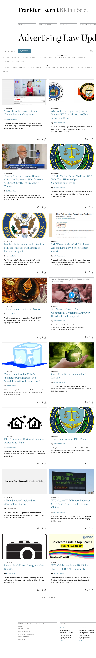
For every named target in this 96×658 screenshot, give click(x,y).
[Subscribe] (24, 51)
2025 (24, 57)
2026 (15, 57)
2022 (52, 57)
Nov (88, 67)
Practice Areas (24, 629)
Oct (80, 67)
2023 (43, 57)
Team (4, 51)
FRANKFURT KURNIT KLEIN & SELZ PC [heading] (31, 623)
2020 (71, 57)
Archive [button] (11, 51)
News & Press (23, 637)
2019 (81, 57)
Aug (63, 67)
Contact (21, 639)
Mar (22, 67)
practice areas (45, 24)
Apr (30, 67)
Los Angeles (83, 628)
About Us (22, 24)
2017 (15, 61)
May (39, 67)
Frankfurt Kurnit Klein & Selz (53, 9)
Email (61, 640)
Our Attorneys (65, 24)
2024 (34, 57)
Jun (47, 67)
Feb (14, 67)
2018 (6, 61)
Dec (6, 71)
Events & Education (26, 634)
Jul (55, 67)
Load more (48, 597)
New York (63, 628)
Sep (72, 67)
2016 (24, 61)
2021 (62, 57)
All (6, 57)
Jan (6, 67)
